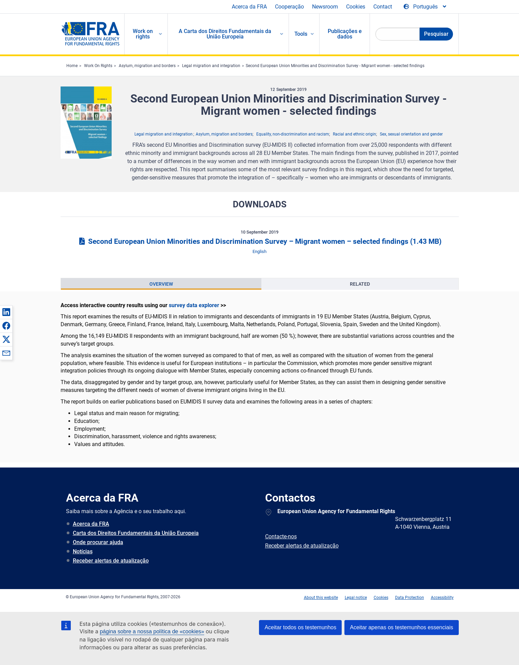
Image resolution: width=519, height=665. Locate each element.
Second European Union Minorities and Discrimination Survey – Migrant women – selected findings (259, 241)
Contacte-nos (281, 536)
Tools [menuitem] (300, 34)
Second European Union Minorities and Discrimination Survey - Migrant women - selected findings (335, 65)
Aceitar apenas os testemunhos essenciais (401, 627)
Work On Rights (98, 65)
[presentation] (161, 284)
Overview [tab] (161, 284)
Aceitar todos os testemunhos (300, 627)
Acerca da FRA (249, 6)
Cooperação (289, 6)
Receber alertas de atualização (111, 560)
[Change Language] (425, 7)
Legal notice (356, 597)
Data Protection (409, 597)
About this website (321, 597)
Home (72, 65)
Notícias (83, 551)
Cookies (355, 6)
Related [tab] (360, 284)
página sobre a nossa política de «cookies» (152, 631)
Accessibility (442, 597)
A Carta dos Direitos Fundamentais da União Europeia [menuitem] (225, 34)
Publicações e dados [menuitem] (345, 34)
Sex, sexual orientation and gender (411, 134)
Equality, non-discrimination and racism (292, 134)
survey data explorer (194, 305)
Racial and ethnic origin (354, 134)
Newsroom (325, 6)
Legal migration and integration (211, 65)
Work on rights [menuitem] (143, 34)
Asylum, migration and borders (147, 65)
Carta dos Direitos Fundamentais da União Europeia (136, 533)
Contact (382, 6)
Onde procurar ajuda (98, 542)
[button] (6, 312)
